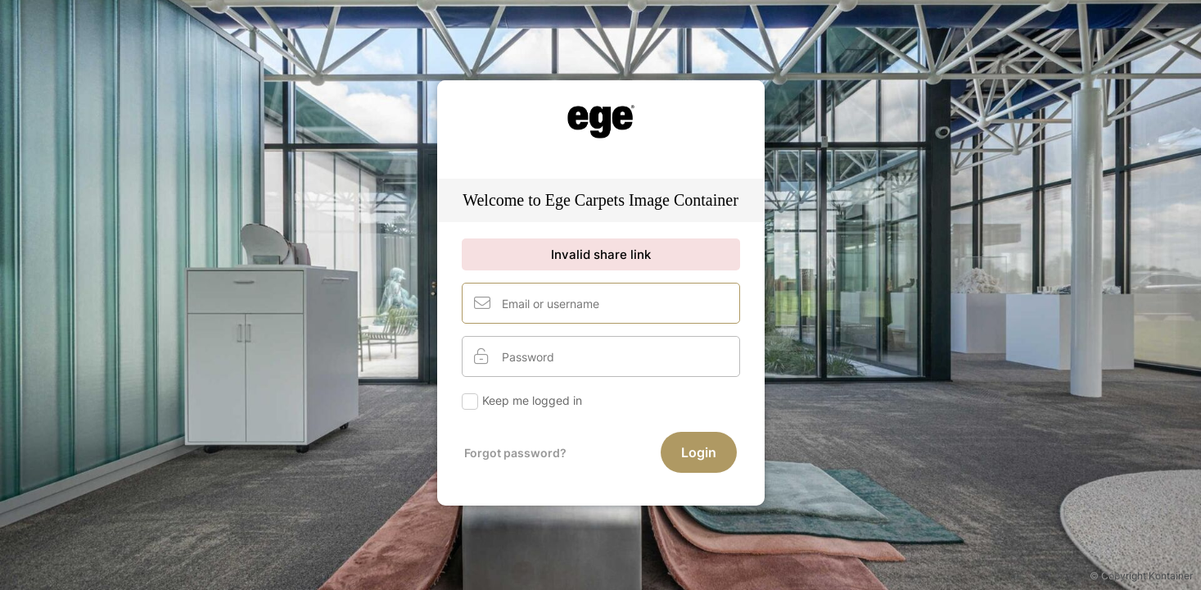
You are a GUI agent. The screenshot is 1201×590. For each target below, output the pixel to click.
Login (698, 452)
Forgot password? (515, 453)
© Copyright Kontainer (1141, 576)
